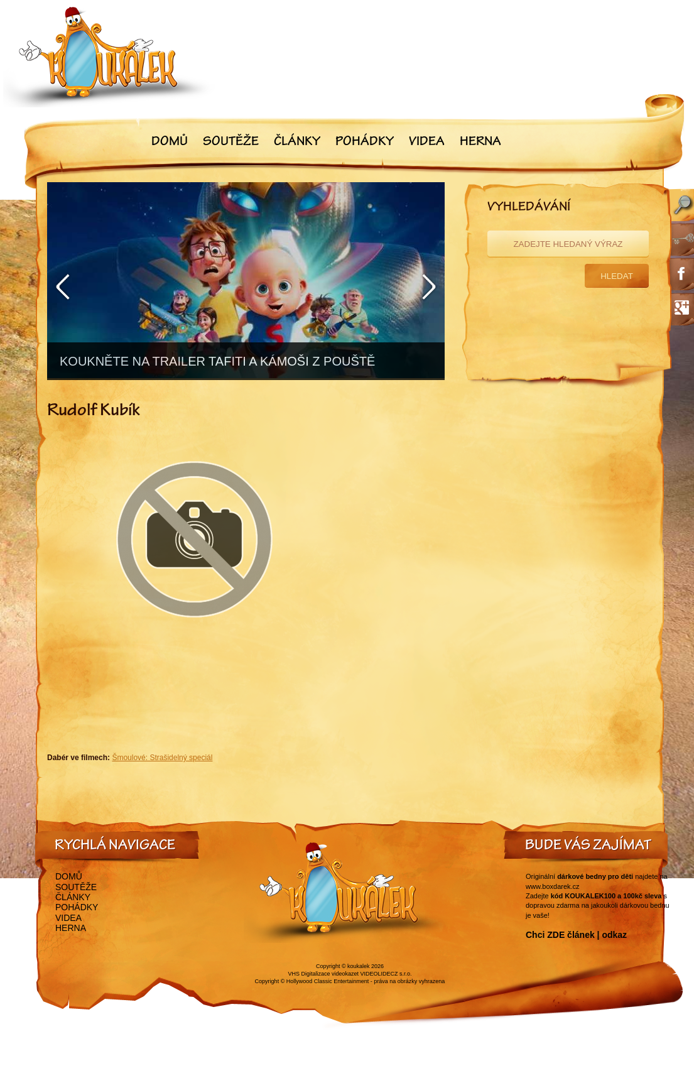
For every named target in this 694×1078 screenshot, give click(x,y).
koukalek (358, 966)
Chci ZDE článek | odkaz (576, 935)
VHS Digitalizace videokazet (323, 974)
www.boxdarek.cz (553, 886)
